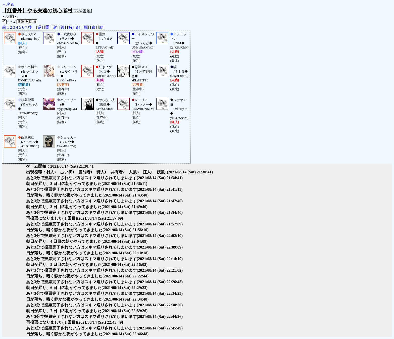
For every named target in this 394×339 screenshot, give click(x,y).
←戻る (8, 4)
